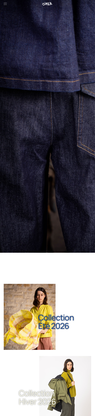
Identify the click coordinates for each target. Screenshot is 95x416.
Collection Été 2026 (56, 321)
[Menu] (5, 3)
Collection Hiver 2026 (37, 397)
